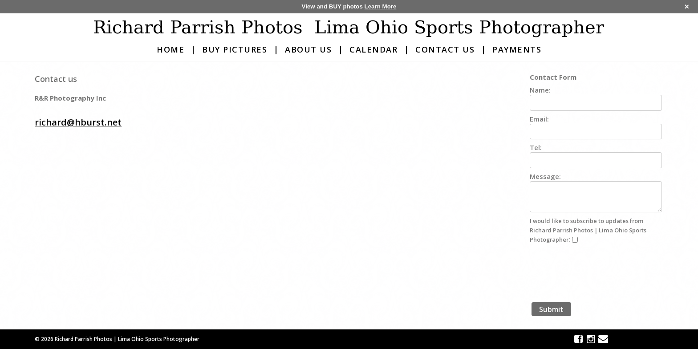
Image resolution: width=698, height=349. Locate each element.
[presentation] (597, 272)
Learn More (381, 6)
